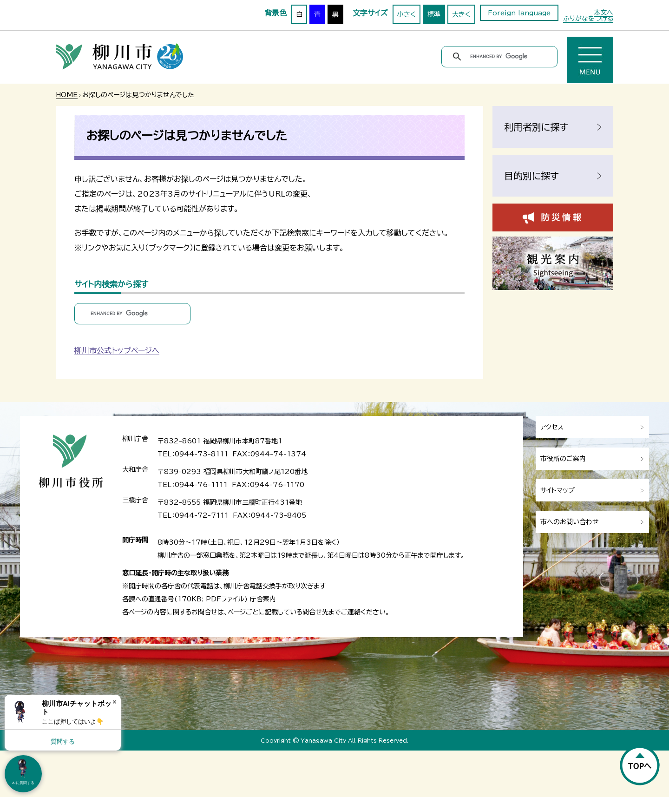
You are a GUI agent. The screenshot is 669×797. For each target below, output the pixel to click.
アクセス (552, 427)
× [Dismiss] (114, 702)
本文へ (603, 12)
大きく (461, 14)
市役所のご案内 (563, 458)
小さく (406, 14)
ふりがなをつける (588, 18)
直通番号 (161, 599)
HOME (67, 95)
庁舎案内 (263, 599)
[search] (501, 56)
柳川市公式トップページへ (116, 350)
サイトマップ (557, 490)
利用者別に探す (536, 127)
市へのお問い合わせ (569, 522)
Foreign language (519, 13)
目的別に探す (531, 175)
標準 (433, 14)
